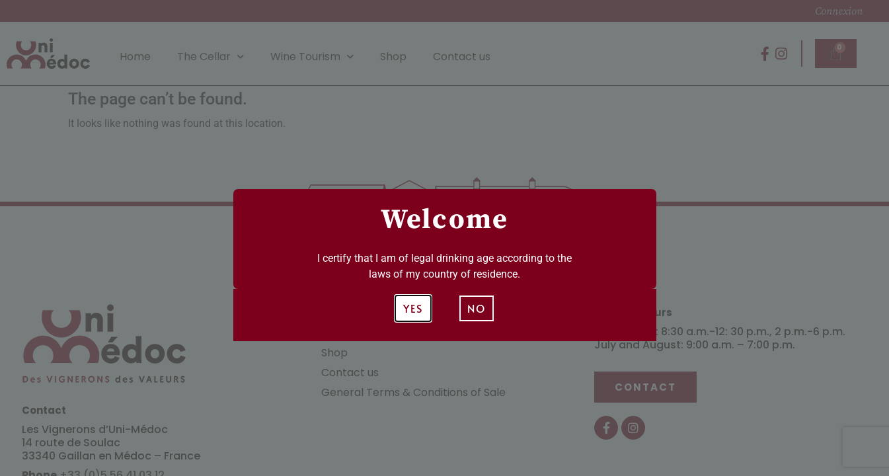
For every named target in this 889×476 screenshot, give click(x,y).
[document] (444, 238)
